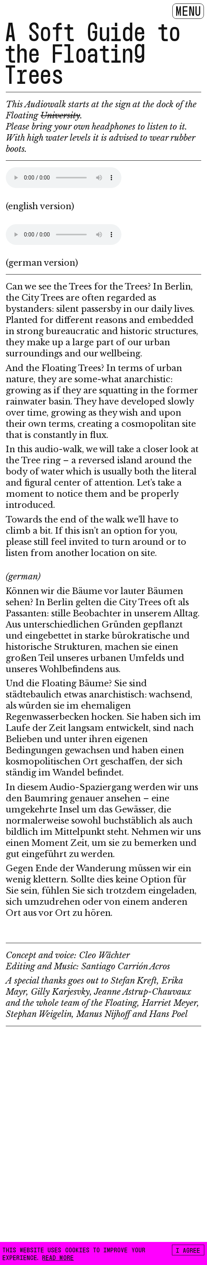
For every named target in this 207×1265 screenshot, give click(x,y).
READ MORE (58, 1257)
